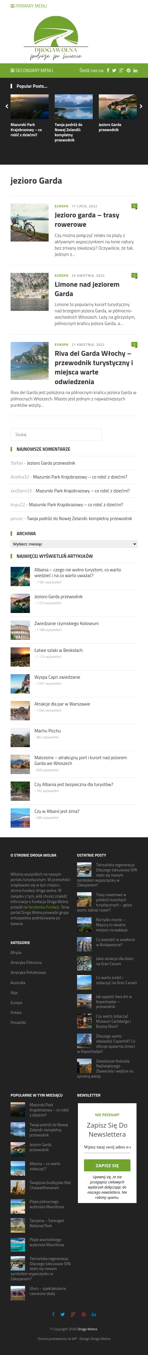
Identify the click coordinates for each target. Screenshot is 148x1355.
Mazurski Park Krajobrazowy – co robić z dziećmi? (26, 130)
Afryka (16, 952)
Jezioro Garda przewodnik (110, 127)
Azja (14, 993)
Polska (16, 1012)
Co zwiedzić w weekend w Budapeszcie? (115, 942)
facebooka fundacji (43, 907)
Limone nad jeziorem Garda (87, 289)
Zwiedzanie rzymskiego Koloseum (66, 623)
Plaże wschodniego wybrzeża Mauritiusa (47, 1242)
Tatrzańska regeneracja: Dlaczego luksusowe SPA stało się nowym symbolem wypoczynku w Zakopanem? (107, 875)
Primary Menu (29, 5)
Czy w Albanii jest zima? (56, 811)
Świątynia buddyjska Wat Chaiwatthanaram (50, 1185)
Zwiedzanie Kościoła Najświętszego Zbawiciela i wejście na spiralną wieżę (105, 1068)
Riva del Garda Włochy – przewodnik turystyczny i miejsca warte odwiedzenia (94, 367)
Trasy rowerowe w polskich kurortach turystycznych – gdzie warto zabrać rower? (104, 902)
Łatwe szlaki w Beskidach (58, 650)
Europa (62, 206)
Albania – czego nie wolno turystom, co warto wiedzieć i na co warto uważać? (77, 572)
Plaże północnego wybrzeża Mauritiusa (47, 1204)
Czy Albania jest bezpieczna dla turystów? (73, 784)
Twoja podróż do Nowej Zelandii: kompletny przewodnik (68, 132)
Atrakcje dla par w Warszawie (62, 703)
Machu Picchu (47, 730)
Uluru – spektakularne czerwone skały (48, 1291)
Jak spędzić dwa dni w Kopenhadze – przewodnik (114, 1001)
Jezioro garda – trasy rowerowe (87, 219)
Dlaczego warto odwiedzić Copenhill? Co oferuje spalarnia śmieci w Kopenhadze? (106, 1043)
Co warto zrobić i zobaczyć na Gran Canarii (116, 980)
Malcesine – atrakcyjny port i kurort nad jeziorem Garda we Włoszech (80, 760)
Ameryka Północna (26, 962)
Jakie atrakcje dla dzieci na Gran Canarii (115, 961)
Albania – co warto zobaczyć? (45, 1166)
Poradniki (18, 1022)
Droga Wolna (87, 1329)
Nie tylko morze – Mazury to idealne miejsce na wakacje (112, 925)
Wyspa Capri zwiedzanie (57, 677)
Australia (18, 983)
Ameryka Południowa (28, 972)
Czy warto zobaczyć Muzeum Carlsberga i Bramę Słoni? (113, 1021)
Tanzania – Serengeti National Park (47, 1223)
